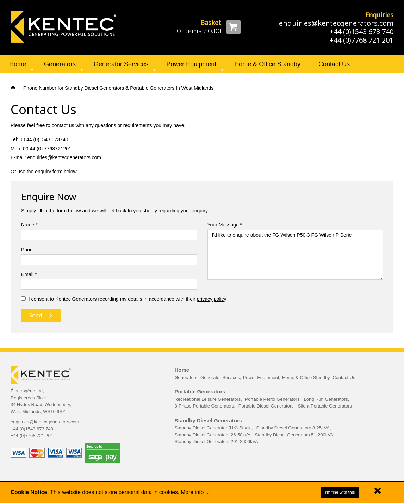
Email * (29, 274)
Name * (29, 225)
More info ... (195, 492)
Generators (60, 64)
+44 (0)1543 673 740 (361, 31)
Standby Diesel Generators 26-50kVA (212, 434)
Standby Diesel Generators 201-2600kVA (216, 441)
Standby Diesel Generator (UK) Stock (213, 427)
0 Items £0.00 (199, 31)
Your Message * (224, 225)
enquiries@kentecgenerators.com (336, 23)
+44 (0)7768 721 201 (361, 40)
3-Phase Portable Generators (204, 406)
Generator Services (121, 64)
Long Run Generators (326, 399)
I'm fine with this (340, 492)
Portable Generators (199, 392)
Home (17, 64)
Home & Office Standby (267, 64)
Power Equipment (191, 64)
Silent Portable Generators (325, 406)
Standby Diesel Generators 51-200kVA (294, 434)
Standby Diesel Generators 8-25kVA (293, 427)
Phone (28, 250)
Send (41, 315)
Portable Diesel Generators (266, 406)
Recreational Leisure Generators (207, 399)
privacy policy (211, 299)
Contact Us (334, 64)
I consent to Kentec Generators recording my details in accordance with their (123, 299)
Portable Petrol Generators (272, 399)
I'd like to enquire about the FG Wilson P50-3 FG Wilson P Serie (295, 255)
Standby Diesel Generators (208, 420)
